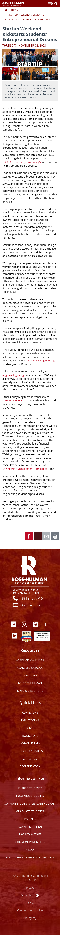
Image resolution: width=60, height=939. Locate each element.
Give (30, 728)
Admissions (30, 712)
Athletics (30, 759)
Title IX (30, 902)
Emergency (30, 918)
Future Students (30, 788)
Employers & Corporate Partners (30, 857)
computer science (13, 400)
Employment (30, 720)
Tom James (40, 468)
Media (30, 850)
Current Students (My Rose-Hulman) (30, 803)
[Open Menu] (50, 3)
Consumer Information (30, 910)
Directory (30, 675)
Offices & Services (30, 751)
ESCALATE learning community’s (21, 162)
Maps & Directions (30, 691)
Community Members (30, 842)
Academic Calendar (30, 660)
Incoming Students (30, 796)
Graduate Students (30, 811)
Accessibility (28, 895)
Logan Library (30, 743)
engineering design (13, 375)
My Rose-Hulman (30, 683)
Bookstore (30, 735)
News (14, 9)
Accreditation (30, 766)
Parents (30, 819)
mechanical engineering (40, 360)
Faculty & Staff (30, 834)
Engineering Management (17, 468)
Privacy (30, 887)
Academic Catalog (30, 668)
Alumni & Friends (30, 826)
